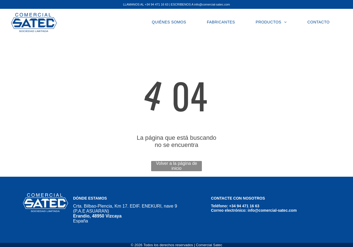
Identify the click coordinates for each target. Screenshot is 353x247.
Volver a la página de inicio (176, 166)
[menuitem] (171, 22)
